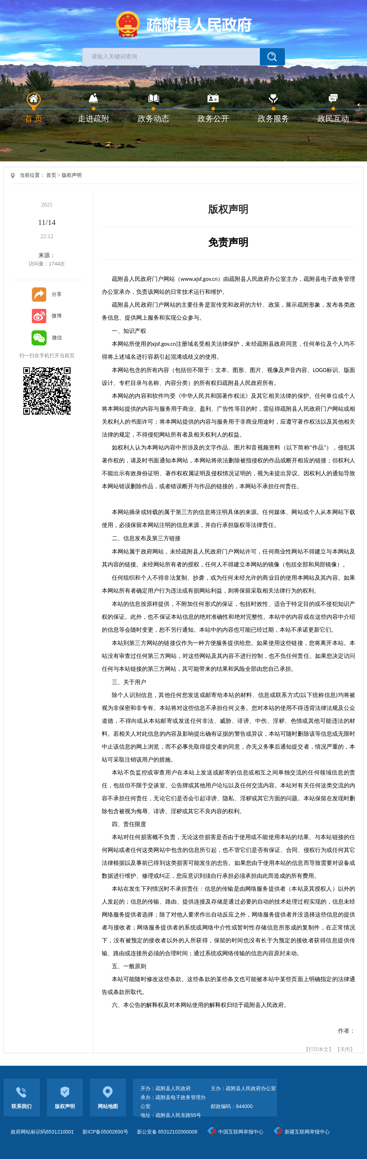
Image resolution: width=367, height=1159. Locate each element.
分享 (47, 294)
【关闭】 (345, 1049)
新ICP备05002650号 (105, 1132)
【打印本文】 (319, 1049)
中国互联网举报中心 (235, 1132)
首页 (51, 175)
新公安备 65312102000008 (167, 1132)
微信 (47, 337)
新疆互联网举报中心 (302, 1132)
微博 (47, 316)
